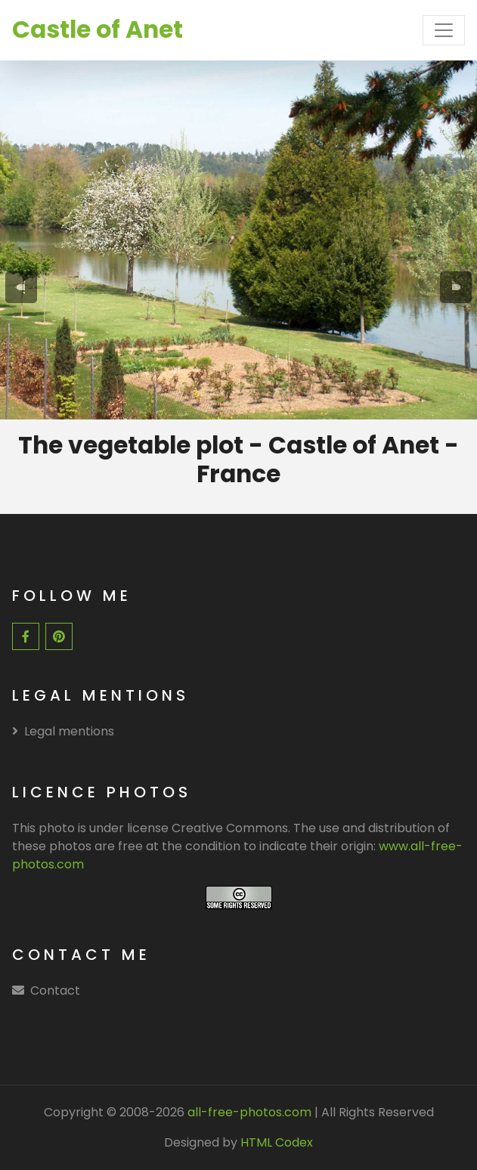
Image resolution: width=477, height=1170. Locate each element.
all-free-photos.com (247, 1112)
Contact (55, 990)
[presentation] (21, 287)
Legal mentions (63, 731)
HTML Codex (276, 1142)
